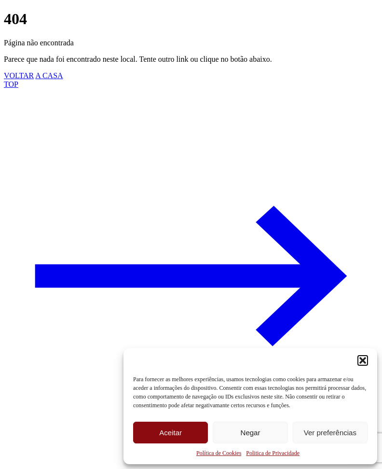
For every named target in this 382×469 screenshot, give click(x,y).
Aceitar (170, 432)
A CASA (49, 75)
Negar (250, 432)
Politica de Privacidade (273, 453)
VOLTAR (19, 75)
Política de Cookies (218, 453)
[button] (363, 360)
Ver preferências (330, 432)
